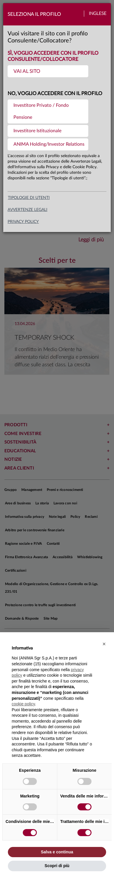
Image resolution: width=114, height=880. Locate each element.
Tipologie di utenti (29, 198)
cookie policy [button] (23, 704)
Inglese (97, 13)
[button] (104, 644)
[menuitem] (48, 71)
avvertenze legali (27, 210)
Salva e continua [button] (57, 852)
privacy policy (23, 222)
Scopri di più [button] (57, 865)
